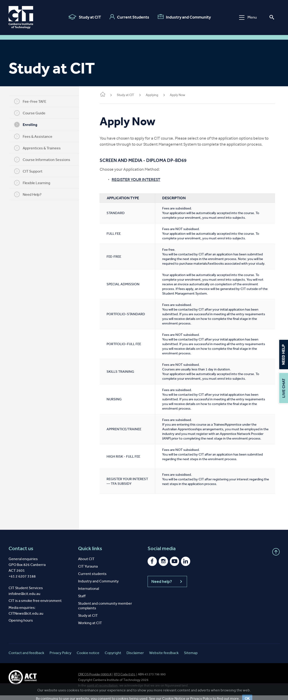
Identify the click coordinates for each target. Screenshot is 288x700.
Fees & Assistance (36, 136)
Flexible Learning (35, 183)
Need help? (167, 586)
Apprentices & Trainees (40, 148)
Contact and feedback (26, 657)
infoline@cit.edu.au (24, 598)
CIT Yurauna (88, 571)
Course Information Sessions (45, 159)
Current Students (129, 17)
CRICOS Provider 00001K (95, 679)
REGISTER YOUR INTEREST (141, 179)
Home (107, 94)
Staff (81, 600)
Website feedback (164, 657)
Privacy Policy (60, 657)
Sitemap (191, 657)
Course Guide (32, 113)
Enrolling (28, 124)
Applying (157, 95)
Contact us (21, 553)
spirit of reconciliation (102, 690)
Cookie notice (88, 657)
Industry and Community (184, 17)
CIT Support (31, 171)
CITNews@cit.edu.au (26, 618)
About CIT (86, 563)
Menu (248, 17)
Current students (92, 578)
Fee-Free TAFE (33, 101)
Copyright (113, 657)
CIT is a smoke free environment (35, 605)
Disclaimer (135, 657)
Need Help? (30, 194)
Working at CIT (90, 627)
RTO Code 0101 (125, 679)
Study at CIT (84, 17)
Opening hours (21, 625)
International (88, 593)
